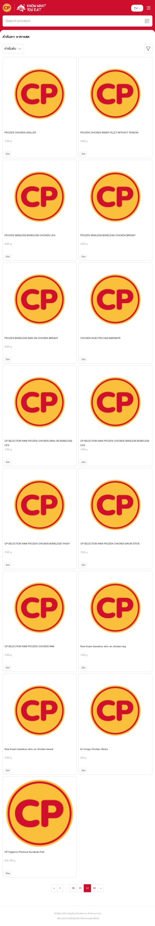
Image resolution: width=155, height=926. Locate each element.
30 (73, 888)
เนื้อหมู (8, 873)
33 (94, 888)
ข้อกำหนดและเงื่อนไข (90, 918)
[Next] (101, 888)
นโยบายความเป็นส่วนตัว (68, 918)
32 (87, 888)
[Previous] (54, 888)
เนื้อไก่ (8, 153)
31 (80, 888)
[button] (147, 21)
